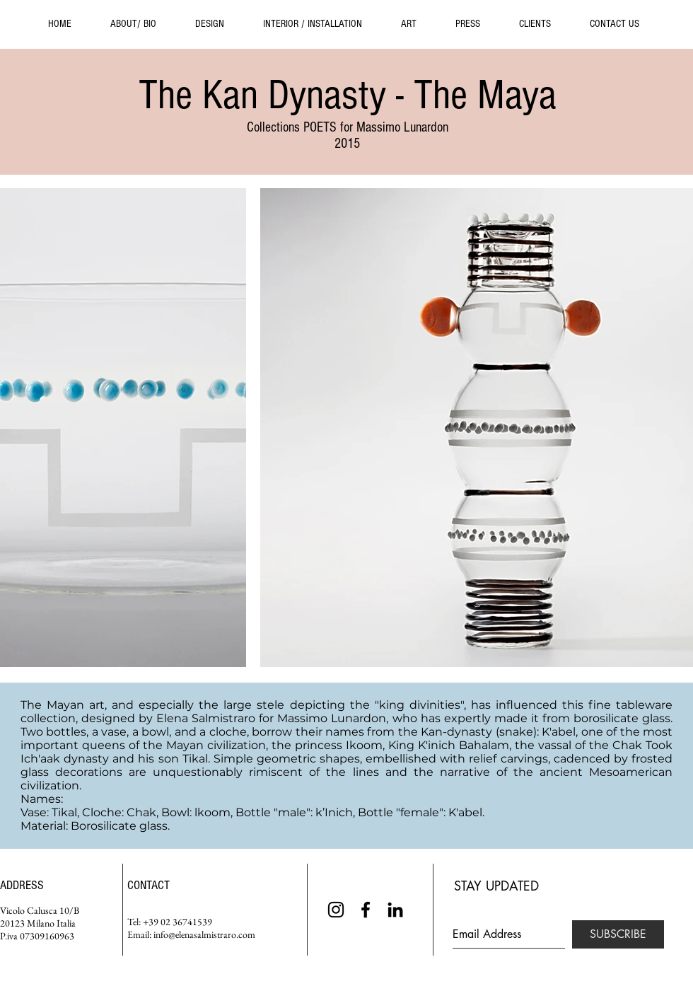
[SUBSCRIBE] (618, 934)
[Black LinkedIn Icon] (395, 909)
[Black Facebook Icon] (365, 909)
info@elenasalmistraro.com (204, 934)
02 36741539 (186, 921)
